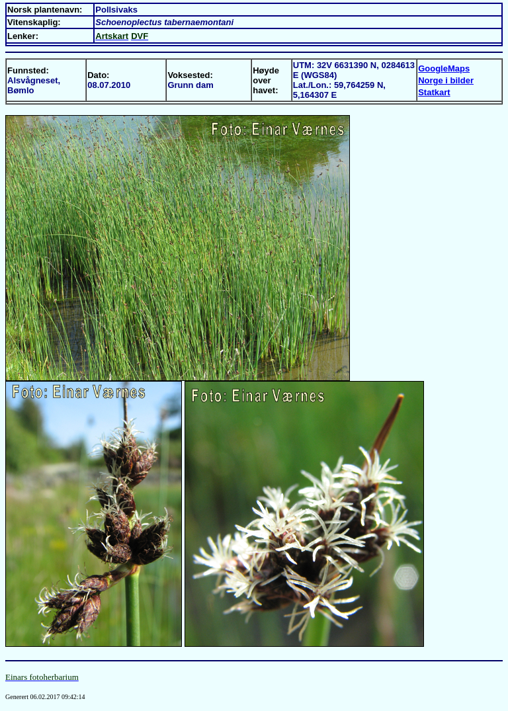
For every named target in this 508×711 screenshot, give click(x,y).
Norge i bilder (446, 80)
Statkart (434, 92)
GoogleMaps (444, 68)
